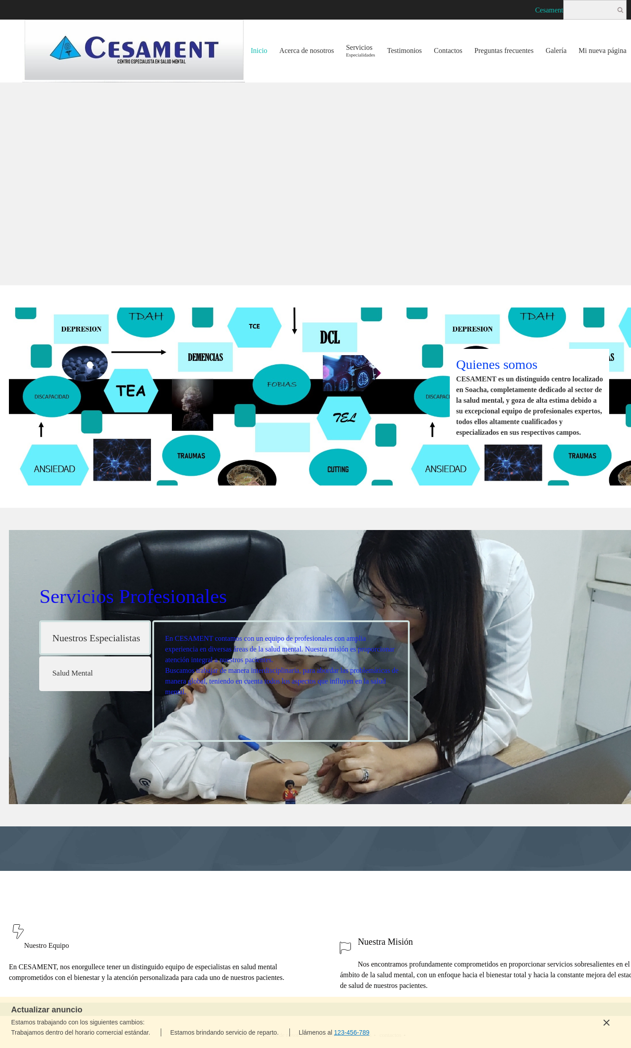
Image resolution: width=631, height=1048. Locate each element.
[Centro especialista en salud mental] (133, 51)
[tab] (95, 637)
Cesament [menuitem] (549, 10)
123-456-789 (351, 1032)
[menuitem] (259, 51)
